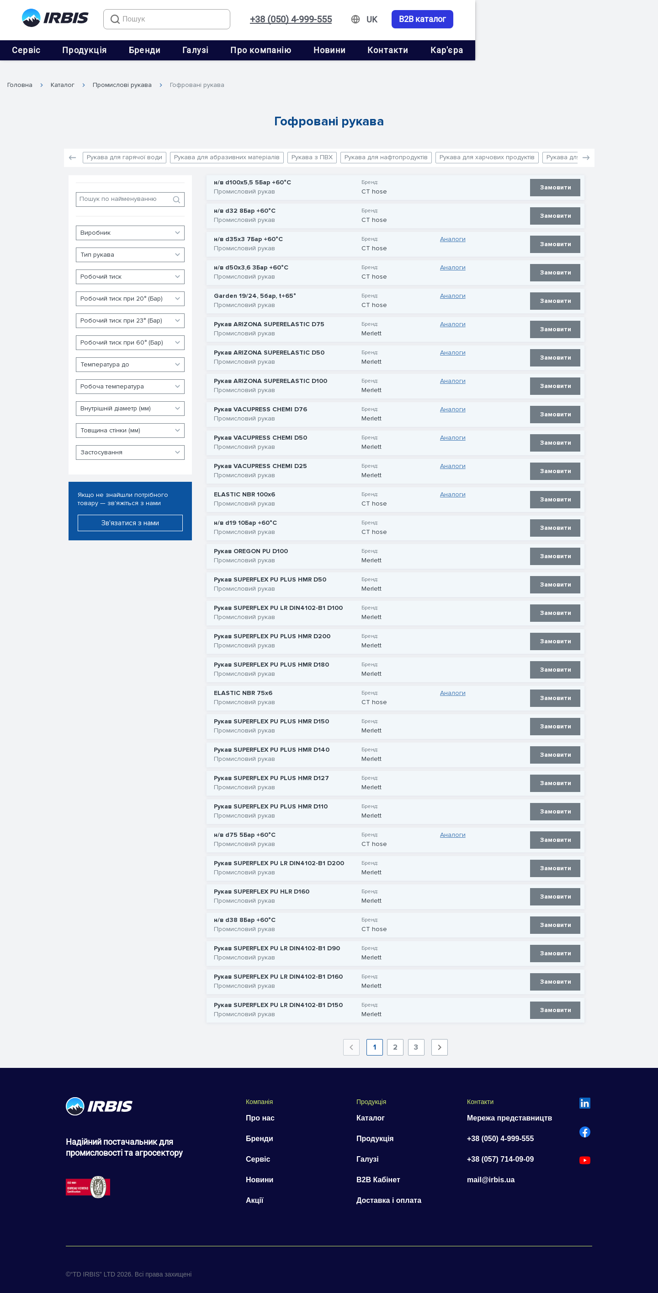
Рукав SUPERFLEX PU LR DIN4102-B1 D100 (278, 599)
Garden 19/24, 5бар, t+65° (255, 287)
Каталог (62, 76)
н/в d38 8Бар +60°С (245, 911)
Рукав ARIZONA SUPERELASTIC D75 (269, 315)
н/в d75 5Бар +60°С (245, 826)
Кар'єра (538, 50)
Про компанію (352, 50)
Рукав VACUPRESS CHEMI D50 (260, 429)
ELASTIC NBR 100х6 (244, 486)
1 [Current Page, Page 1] (374, 1039)
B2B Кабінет (378, 1171)
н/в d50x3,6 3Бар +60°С (251, 259)
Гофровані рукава (197, 76)
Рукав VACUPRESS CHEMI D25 (260, 457)
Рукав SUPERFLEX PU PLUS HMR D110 (271, 798)
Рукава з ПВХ (312, 149)
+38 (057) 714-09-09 (500, 1151)
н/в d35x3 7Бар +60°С (248, 230)
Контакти (479, 50)
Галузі (287, 50)
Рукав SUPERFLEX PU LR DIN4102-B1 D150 (278, 996)
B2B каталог (605, 19)
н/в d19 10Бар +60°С (245, 514)
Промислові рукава (122, 76)
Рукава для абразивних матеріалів (227, 149)
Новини (421, 50)
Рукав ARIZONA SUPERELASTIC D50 (269, 344)
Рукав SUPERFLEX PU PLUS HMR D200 (272, 627)
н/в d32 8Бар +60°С (245, 202)
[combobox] (212, 19)
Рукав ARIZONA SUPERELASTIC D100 (270, 372)
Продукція (176, 50)
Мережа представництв (509, 1110)
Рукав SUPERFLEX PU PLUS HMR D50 (270, 571)
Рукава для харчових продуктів (487, 149)
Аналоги (453, 230)
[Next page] (439, 1039)
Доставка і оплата (388, 1192)
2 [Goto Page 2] (395, 1039)
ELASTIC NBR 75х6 (243, 684)
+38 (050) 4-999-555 (474, 19)
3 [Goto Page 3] (416, 1039)
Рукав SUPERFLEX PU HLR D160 (261, 883)
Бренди (236, 50)
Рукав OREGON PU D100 (251, 542)
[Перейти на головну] (55, 19)
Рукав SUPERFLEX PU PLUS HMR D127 (271, 769)
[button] (586, 149)
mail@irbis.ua (491, 1171)
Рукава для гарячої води (124, 149)
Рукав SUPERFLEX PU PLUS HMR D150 (271, 713)
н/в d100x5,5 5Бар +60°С (252, 174)
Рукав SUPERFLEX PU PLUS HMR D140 (271, 741)
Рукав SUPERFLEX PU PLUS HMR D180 (271, 656)
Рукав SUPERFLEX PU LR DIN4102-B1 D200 (279, 854)
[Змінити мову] (554, 19)
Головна (19, 76)
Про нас (260, 1110)
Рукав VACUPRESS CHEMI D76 (260, 400)
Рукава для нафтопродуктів (386, 149)
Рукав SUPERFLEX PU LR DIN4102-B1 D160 (278, 968)
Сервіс (117, 50)
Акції (254, 1192)
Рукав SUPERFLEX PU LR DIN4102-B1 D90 (277, 939)
